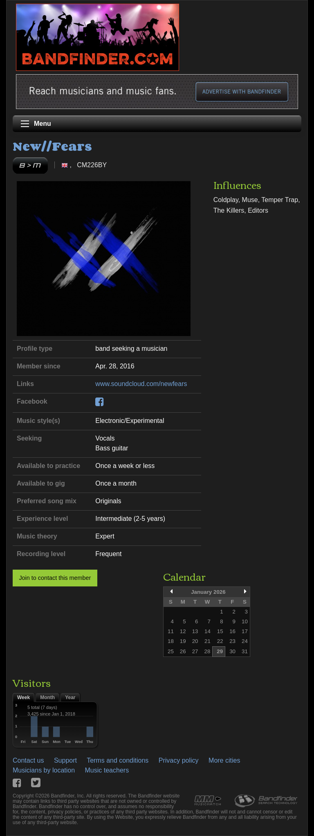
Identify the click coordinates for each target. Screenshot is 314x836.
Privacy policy (179, 760)
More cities (224, 760)
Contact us (28, 760)
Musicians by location (44, 770)
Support (65, 760)
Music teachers (107, 770)
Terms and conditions (117, 760)
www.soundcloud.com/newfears (141, 383)
